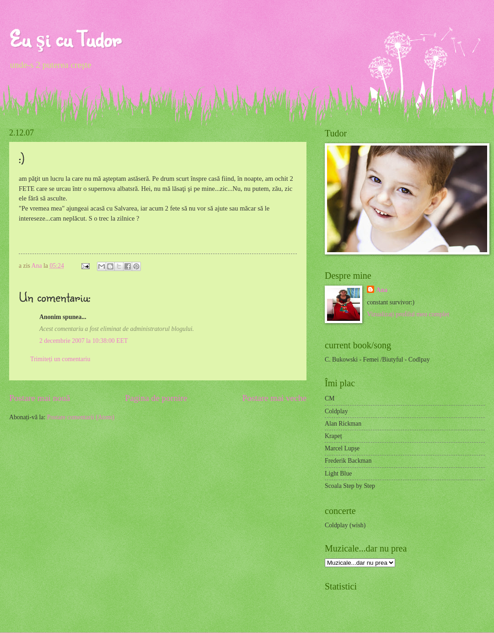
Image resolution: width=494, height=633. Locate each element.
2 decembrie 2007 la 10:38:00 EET (83, 340)
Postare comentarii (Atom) (80, 417)
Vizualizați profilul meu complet (408, 314)
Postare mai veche (274, 398)
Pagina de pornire (156, 398)
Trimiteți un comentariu (60, 359)
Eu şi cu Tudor (65, 39)
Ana (37, 265)
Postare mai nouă (39, 398)
